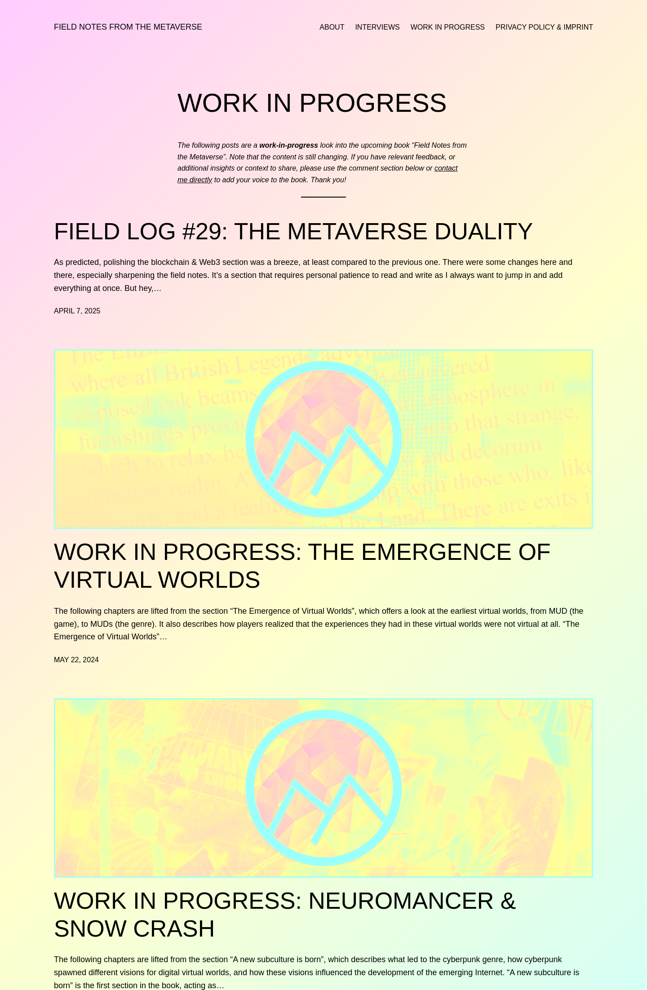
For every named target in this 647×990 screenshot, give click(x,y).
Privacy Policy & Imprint (544, 27)
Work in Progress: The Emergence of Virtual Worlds (302, 566)
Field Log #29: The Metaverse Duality (293, 231)
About (331, 27)
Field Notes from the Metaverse (128, 26)
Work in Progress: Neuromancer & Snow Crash (285, 915)
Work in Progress (448, 27)
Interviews (377, 27)
